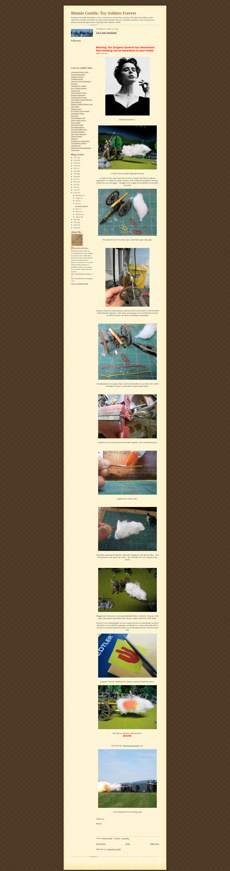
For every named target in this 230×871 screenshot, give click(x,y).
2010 (75, 222)
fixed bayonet (75, 90)
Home (128, 844)
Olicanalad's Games (77, 113)
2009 (75, 225)
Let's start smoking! (81, 206)
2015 (75, 184)
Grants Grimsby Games (79, 93)
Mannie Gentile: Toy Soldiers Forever (103, 13)
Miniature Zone (76, 109)
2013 (75, 190)
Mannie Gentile (81, 248)
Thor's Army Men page (78, 134)
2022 (75, 165)
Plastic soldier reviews (78, 120)
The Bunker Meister (77, 127)
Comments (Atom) (113, 849)
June (77, 203)
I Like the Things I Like (79, 97)
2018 (75, 176)
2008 (75, 228)
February (79, 214)
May (77, 209)
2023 (75, 163)
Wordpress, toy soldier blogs (80, 141)
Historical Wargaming (78, 95)
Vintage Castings (76, 136)
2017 (75, 179)
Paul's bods (74, 116)
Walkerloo (74, 139)
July (77, 201)
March (78, 211)
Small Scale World (77, 125)
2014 (75, 187)
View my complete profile (79, 283)
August (78, 198)
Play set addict (76, 123)
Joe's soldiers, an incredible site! (81, 100)
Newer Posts (100, 844)
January (78, 217)
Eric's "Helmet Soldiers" (79, 88)
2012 (75, 192)
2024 (75, 160)
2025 (75, 157)
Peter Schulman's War (78, 118)
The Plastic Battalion (78, 132)
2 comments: (125, 838)
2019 (75, 174)
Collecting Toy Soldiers (79, 86)
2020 (75, 171)
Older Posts (154, 844)
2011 (75, 219)
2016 (75, 182)
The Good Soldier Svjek (79, 129)
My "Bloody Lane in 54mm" (80, 111)
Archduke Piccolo (77, 79)
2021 (75, 168)
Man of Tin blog (76, 102)
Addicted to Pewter (77, 77)
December (79, 195)
